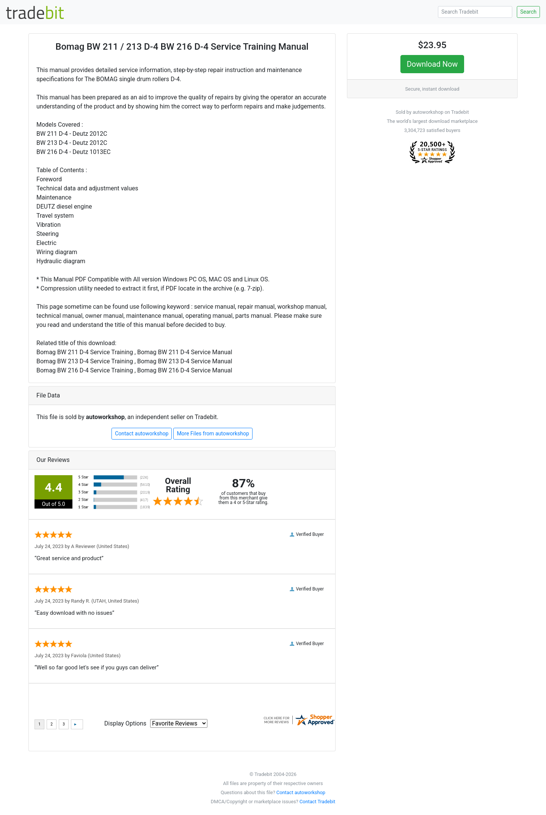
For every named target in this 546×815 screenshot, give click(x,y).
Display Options (125, 723)
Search (528, 12)
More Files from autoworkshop (213, 433)
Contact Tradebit (317, 801)
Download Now (432, 64)
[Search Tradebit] (475, 12)
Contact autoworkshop (141, 433)
